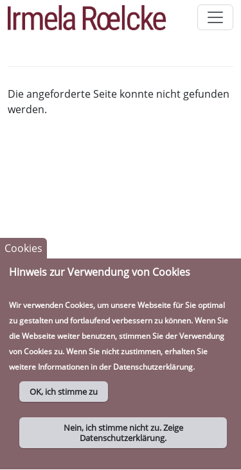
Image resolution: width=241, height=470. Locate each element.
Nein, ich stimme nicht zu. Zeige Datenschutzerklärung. (123, 442)
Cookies (23, 256)
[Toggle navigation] (215, 17)
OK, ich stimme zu (64, 400)
